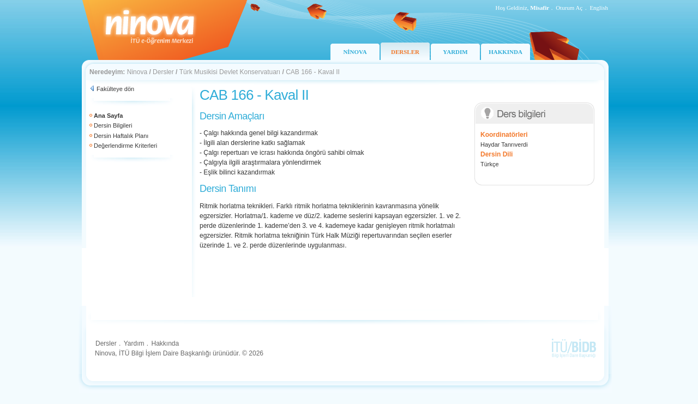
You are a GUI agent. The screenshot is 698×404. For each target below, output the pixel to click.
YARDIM (455, 52)
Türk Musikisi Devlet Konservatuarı (229, 72)
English (598, 7)
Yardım (134, 343)
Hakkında (165, 343)
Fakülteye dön (115, 89)
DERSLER (405, 52)
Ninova (137, 72)
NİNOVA (354, 52)
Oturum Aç (569, 7)
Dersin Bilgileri (113, 125)
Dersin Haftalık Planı (121, 135)
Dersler (163, 72)
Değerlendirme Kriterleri (125, 145)
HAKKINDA (505, 52)
